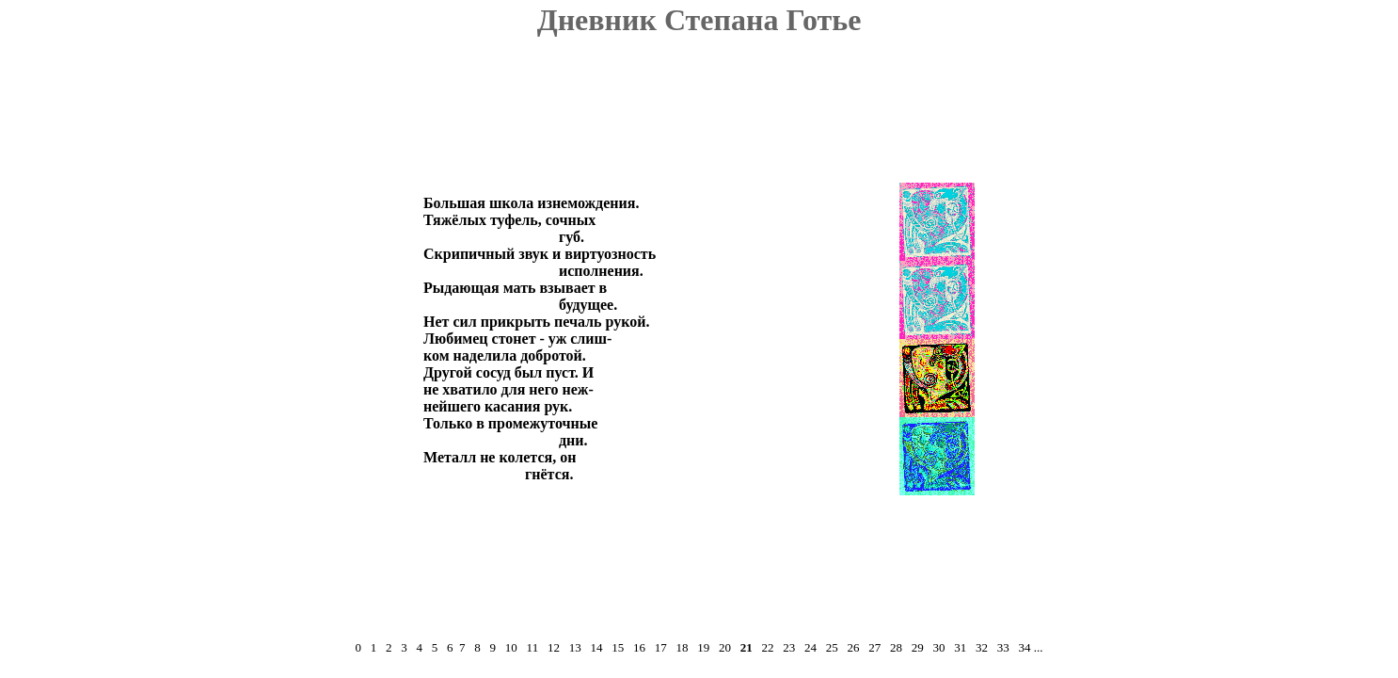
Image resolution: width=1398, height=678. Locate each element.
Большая (454, 203)
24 (810, 647)
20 (725, 647)
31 (960, 647)
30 (938, 647)
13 (575, 647)
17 (661, 647)
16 (639, 647)
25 (832, 647)
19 (703, 647)
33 (1003, 647)
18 (681, 647)
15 (618, 647)
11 (533, 647)
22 (767, 647)
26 (853, 647)
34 (1024, 647)
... (1038, 647)
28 (896, 647)
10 (511, 647)
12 (554, 647)
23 (789, 647)
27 (874, 647)
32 (982, 647)
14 (596, 647)
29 (918, 647)
